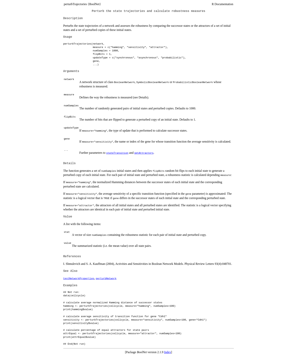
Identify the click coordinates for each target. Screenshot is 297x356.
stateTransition (117, 152)
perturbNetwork (106, 278)
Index (167, 352)
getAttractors (143, 152)
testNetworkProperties (78, 278)
